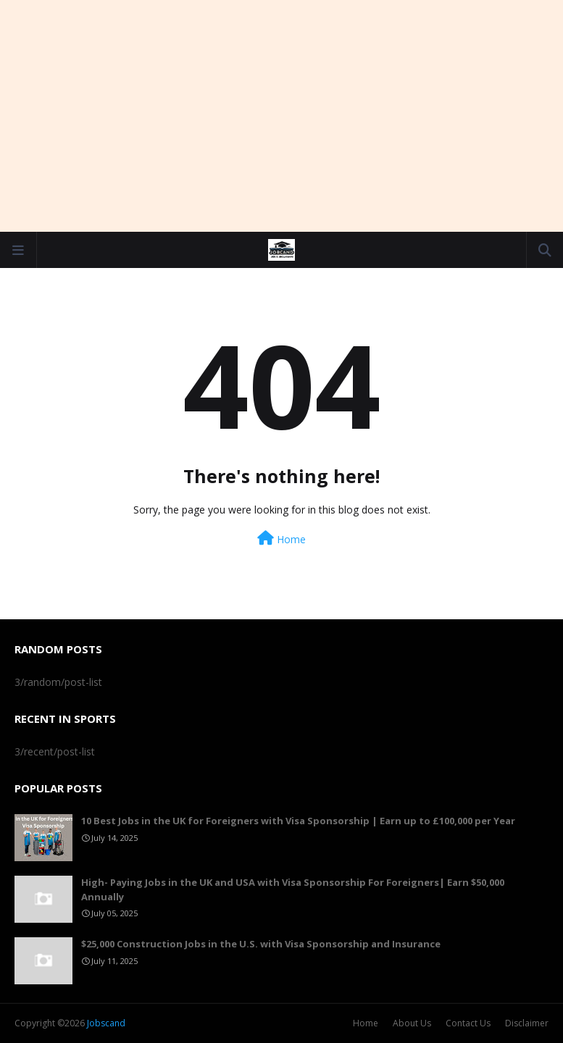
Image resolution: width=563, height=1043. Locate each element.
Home (281, 538)
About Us (412, 1023)
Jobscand (106, 1023)
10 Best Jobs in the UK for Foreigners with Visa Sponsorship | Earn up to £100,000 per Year (298, 820)
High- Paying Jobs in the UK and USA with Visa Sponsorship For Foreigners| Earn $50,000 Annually (292, 889)
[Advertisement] (282, 115)
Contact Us (468, 1023)
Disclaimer (527, 1023)
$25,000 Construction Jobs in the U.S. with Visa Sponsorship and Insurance (261, 943)
